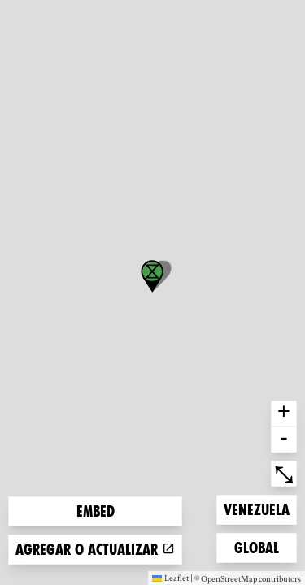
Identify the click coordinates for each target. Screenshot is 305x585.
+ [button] (283, 414)
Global (260, 546)
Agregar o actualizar (95, 549)
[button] (152, 276)
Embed (95, 511)
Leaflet (170, 577)
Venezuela (256, 508)
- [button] (283, 440)
